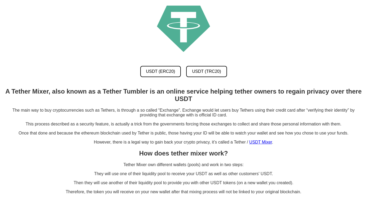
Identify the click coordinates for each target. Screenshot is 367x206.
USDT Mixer (260, 142)
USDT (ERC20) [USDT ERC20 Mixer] (160, 71)
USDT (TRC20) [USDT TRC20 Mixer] (206, 71)
